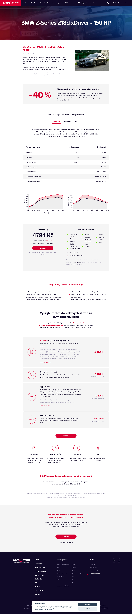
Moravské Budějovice (88, 241)
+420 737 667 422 (95, 574)
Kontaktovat (66, 536)
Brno (71, 239)
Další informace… (45, 362)
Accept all (87, 604)
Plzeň (101, 234)
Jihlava (87, 234)
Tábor (101, 239)
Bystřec (72, 241)
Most (86, 244)
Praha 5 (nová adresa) (74, 236)
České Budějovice (73, 245)
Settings (88, 608)
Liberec (87, 237)
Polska (127, 3)
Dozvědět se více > (101, 300)
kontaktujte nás (77, 262)
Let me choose (48, 609)
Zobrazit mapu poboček (66, 542)
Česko (115, 3)
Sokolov (102, 237)
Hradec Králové (75, 248)
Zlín (100, 242)
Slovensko (121, 3)
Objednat (43, 248)
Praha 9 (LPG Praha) (76, 256)
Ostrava (87, 246)
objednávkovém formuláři (83, 327)
